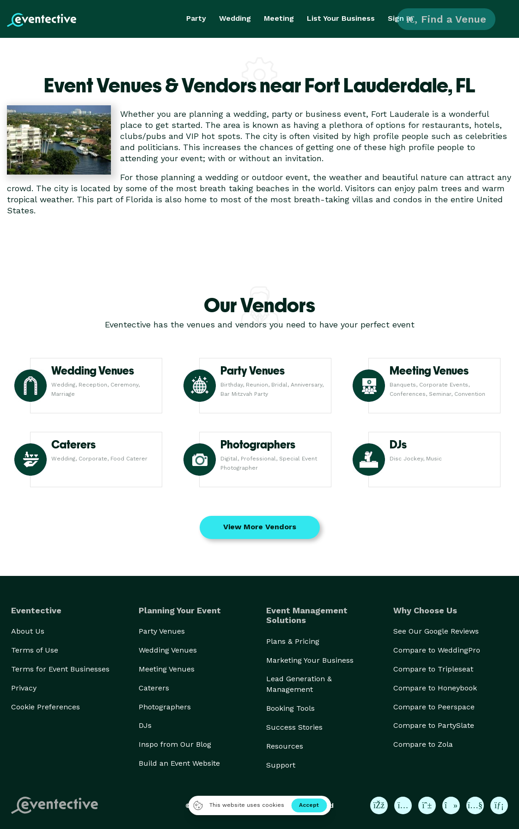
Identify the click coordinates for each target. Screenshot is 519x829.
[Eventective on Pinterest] (427, 805)
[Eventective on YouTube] (475, 805)
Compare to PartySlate (433, 725)
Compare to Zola (423, 744)
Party (196, 18)
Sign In (400, 18)
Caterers (154, 688)
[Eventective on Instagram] (403, 805)
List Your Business (341, 18)
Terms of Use (34, 650)
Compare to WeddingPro (436, 650)
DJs (145, 725)
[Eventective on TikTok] (451, 805)
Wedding (235, 18)
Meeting (279, 18)
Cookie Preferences (45, 706)
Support (280, 765)
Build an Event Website (179, 763)
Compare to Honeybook (435, 688)
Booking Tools (290, 708)
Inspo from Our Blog (175, 744)
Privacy (24, 688)
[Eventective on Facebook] (379, 805)
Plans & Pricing (292, 641)
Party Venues (162, 631)
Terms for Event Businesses (60, 669)
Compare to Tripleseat (433, 669)
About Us (27, 631)
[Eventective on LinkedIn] (499, 805)
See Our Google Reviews (436, 631)
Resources (284, 746)
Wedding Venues (168, 650)
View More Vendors (259, 526)
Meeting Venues (167, 669)
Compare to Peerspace (434, 706)
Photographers (165, 706)
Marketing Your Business (310, 660)
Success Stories (294, 727)
